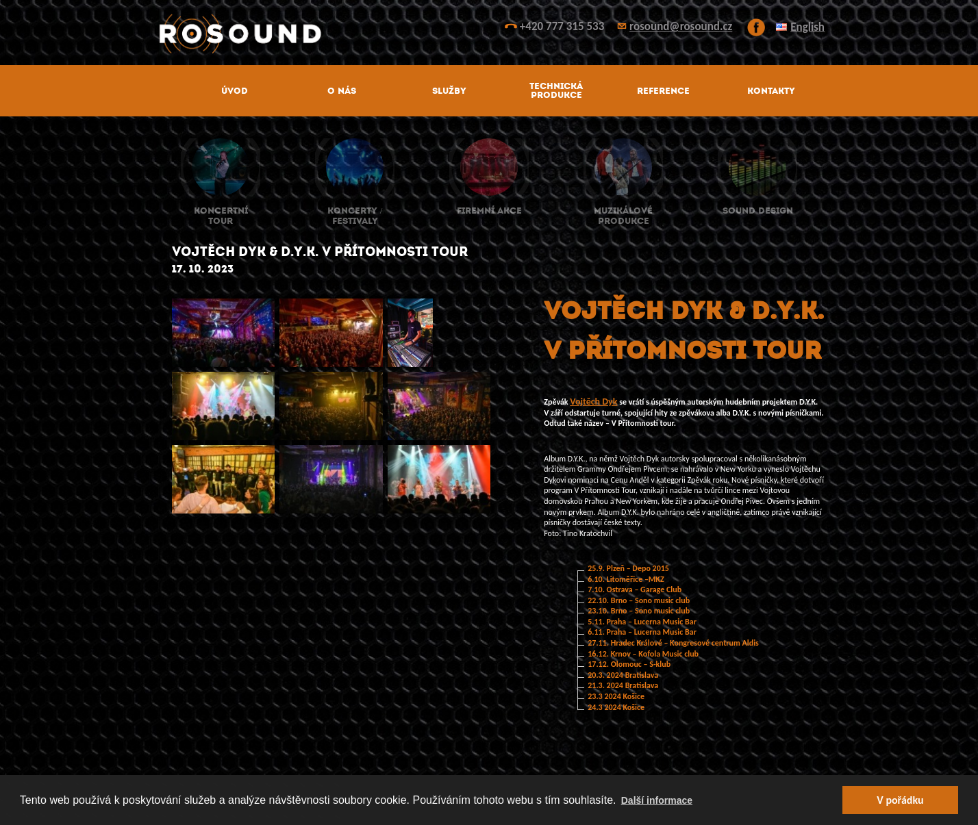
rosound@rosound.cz (680, 26)
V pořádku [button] (900, 800)
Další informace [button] (656, 800)
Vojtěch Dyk (593, 401)
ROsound (489, 34)
